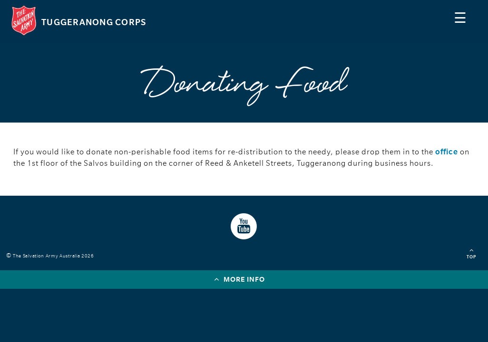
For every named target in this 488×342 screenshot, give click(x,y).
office (446, 152)
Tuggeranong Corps (93, 22)
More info (239, 279)
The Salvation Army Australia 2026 (55, 255)
